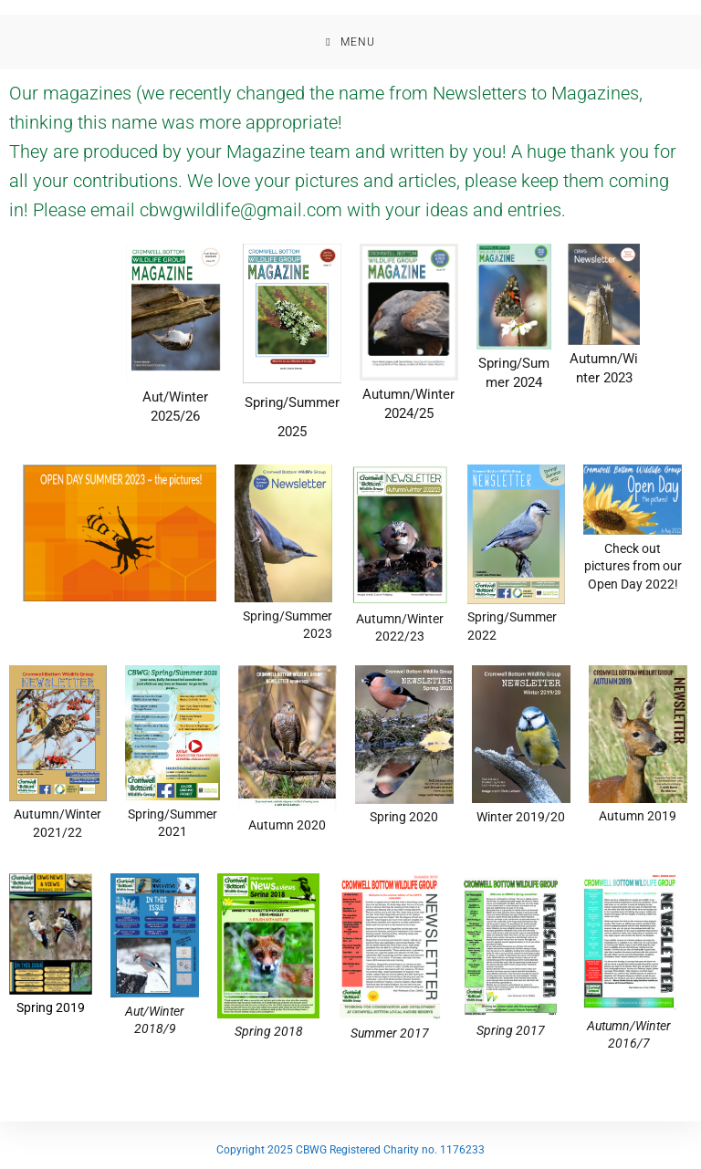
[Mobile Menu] (350, 42)
